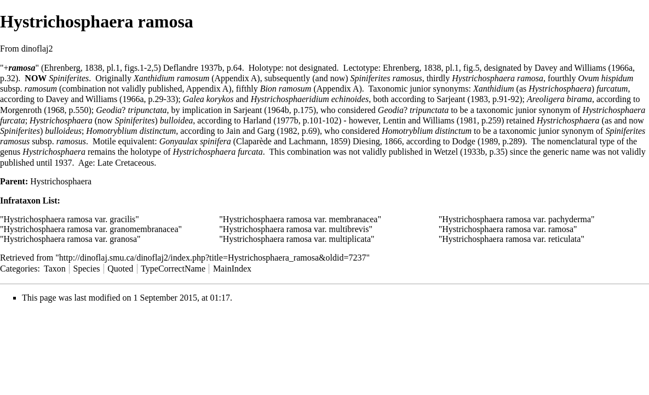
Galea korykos (208, 99)
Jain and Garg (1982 (261, 131)
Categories (18, 268)
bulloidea (176, 120)
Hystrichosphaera (560, 88)
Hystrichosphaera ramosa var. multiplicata (297, 239)
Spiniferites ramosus (386, 78)
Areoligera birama (559, 99)
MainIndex (232, 268)
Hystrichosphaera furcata (218, 151)
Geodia (109, 110)
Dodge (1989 (475, 141)
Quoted (120, 268)
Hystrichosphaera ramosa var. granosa (70, 239)
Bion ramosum (286, 88)
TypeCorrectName (173, 268)
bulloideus (63, 131)
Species (86, 268)
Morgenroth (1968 (32, 110)
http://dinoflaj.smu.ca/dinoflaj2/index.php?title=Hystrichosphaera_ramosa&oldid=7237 (212, 257)
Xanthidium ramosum (171, 78)
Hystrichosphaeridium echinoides (310, 99)
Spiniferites (69, 78)
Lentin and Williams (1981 (430, 120)
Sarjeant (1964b (261, 110)
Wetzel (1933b (459, 151)
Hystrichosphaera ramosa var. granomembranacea (91, 229)
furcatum (612, 88)
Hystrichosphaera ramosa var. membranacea (300, 219)
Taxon (55, 268)
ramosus (71, 141)
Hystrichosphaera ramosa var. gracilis (70, 219)
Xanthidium (493, 88)
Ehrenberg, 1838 (73, 67)
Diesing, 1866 (377, 141)
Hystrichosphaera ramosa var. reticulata (511, 239)
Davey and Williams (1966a (584, 67)
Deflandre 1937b (192, 67)
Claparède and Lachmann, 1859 (291, 141)
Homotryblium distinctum (131, 131)
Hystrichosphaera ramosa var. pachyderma (516, 219)
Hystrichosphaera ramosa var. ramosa (507, 229)
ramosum (40, 88)
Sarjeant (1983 (462, 99)
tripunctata (147, 110)
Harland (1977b (270, 120)
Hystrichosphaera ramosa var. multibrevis (296, 229)
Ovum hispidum (606, 78)
